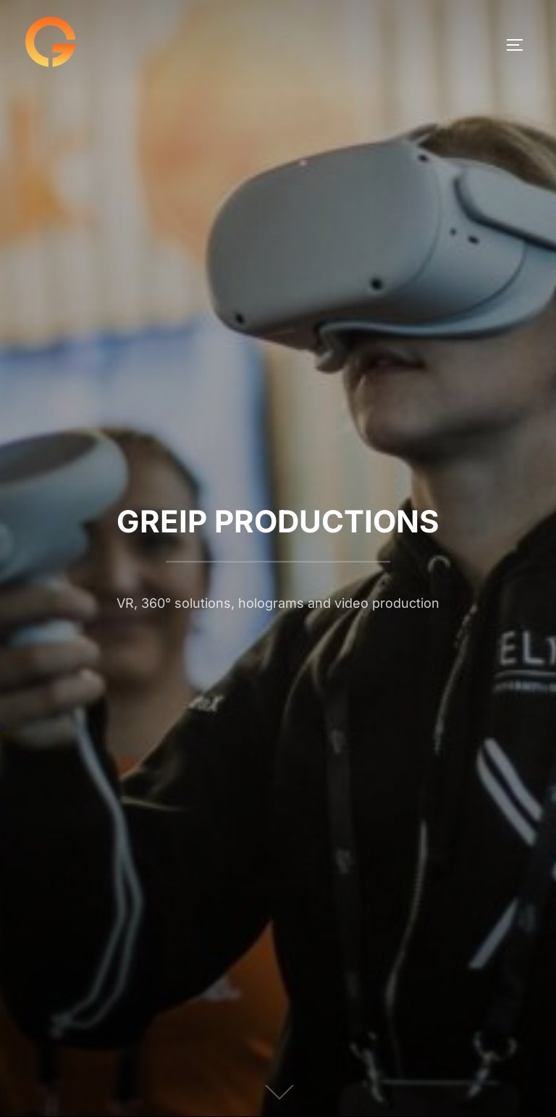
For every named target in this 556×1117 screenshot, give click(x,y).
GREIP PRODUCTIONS (278, 521)
